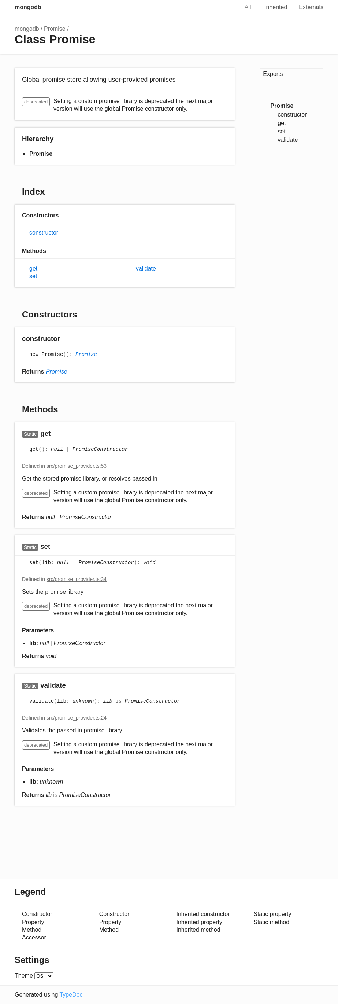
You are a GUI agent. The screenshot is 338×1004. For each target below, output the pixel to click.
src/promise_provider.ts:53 (77, 466)
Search (225, 7)
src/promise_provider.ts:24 (77, 718)
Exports (273, 74)
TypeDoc (70, 995)
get (33, 268)
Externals (311, 7)
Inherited (275, 7)
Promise (55, 29)
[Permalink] (67, 339)
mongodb (28, 7)
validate (146, 268)
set (33, 276)
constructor (43, 232)
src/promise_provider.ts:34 (77, 579)
